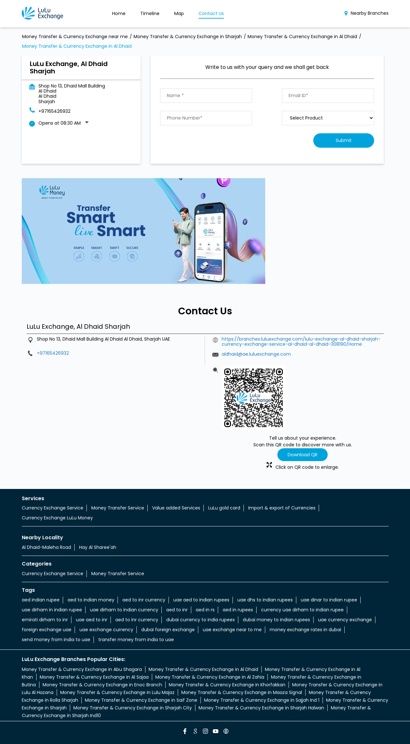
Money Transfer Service (117, 508)
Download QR (302, 454)
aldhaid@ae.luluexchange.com (256, 354)
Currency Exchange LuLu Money (57, 518)
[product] (328, 118)
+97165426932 (54, 111)
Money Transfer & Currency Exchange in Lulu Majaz (117, 692)
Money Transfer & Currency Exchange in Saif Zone (141, 700)
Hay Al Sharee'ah (97, 547)
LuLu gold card (224, 508)
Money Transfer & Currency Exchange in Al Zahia (209, 677)
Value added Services (176, 508)
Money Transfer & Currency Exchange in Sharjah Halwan (261, 708)
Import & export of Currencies (282, 508)
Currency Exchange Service (52, 508)
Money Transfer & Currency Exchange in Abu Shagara (82, 669)
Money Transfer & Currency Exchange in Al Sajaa (94, 677)
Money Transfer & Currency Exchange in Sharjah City (132, 708)
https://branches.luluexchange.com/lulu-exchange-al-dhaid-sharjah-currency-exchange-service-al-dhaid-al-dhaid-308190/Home (301, 341)
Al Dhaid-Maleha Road (46, 547)
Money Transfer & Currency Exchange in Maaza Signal (241, 692)
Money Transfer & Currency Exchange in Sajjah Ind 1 (261, 700)
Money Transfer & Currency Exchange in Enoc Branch (102, 685)
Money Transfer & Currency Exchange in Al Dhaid (203, 669)
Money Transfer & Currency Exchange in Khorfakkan (227, 685)
